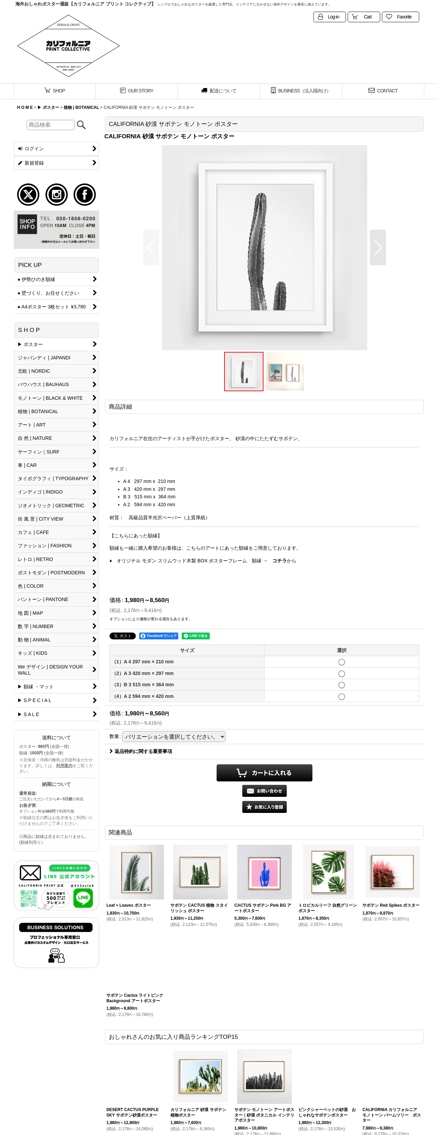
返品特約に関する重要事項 (141, 751)
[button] (151, 247)
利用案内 (64, 765)
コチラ (279, 560)
